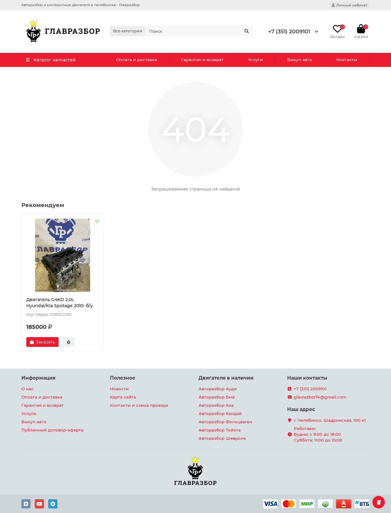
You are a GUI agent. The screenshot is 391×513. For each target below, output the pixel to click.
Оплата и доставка (136, 59)
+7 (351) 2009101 (289, 31)
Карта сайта (123, 397)
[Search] (199, 31)
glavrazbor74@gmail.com (320, 397)
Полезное (122, 378)
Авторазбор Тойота (220, 430)
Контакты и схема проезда (139, 405)
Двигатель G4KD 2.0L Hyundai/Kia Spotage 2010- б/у (59, 302)
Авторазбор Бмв (217, 397)
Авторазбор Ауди (218, 388)
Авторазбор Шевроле (222, 438)
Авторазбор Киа (216, 405)
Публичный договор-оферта (52, 430)
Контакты (346, 59)
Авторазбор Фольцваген (225, 421)
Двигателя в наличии (226, 378)
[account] (349, 5)
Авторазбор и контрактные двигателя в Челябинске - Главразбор (80, 5)
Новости (119, 388)
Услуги (255, 59)
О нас (27, 388)
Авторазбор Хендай (220, 413)
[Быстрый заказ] (68, 342)
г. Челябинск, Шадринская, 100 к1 (330, 420)
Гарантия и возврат (202, 59)
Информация (38, 378)
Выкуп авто (299, 59)
